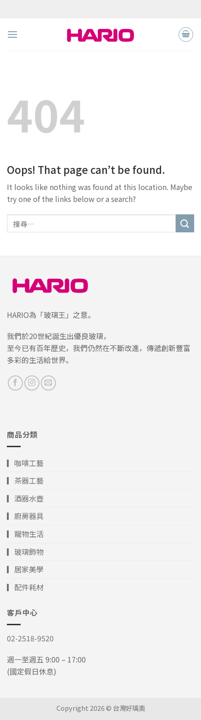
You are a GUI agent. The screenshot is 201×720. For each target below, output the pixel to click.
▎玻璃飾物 (25, 551)
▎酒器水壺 (25, 498)
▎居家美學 (25, 569)
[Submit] (185, 223)
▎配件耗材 (25, 587)
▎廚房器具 (25, 515)
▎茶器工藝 (25, 480)
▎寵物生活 (25, 533)
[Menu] (12, 34)
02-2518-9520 (30, 638)
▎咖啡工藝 (25, 462)
